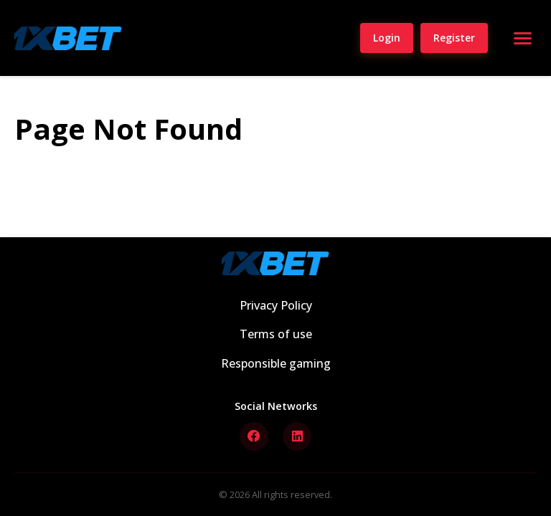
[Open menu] (522, 38)
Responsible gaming (276, 363)
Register (454, 37)
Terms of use (276, 334)
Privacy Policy (276, 305)
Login (386, 37)
